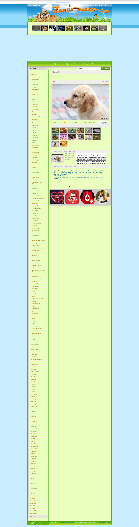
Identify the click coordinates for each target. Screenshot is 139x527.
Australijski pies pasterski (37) (38, 183)
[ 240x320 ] (71, 177)
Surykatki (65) (34, 428)
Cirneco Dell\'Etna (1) (37, 328)
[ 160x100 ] (82, 177)
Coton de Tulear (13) (36, 223)
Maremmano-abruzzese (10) (38, 240)
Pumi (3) (34, 301)
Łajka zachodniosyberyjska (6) (38, 271)
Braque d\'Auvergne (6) (37, 265)
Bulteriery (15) (35, 213)
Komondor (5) (35, 283)
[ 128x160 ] (87, 177)
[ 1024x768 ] (80, 170)
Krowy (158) (33, 391)
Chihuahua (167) (35, 101)
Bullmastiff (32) (35, 193)
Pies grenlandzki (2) (36, 321)
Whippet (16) (35, 210)
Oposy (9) (33, 478)
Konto (108, 64)
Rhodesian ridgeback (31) (38, 198)
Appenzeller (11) (35, 233)
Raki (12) (33, 468)
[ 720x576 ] (68, 170)
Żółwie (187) (34, 384)
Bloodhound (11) (36, 235)
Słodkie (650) (33, 503)
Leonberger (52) (35, 147)
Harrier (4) (34, 293)
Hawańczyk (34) (35, 190)
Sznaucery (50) (35, 152)
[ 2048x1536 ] (63, 171)
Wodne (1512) (33, 500)
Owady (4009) (33, 498)
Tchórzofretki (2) (34, 490)
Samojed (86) (35, 119)
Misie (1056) (33, 346)
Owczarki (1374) (35, 79)
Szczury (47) (34, 436)
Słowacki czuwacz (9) (37, 248)
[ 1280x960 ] (85, 170)
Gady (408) (32, 505)
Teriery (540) (35, 87)
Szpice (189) (34, 96)
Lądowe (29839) (33, 72)
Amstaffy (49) (35, 155)
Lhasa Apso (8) (35, 255)
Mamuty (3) (33, 485)
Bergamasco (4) (35, 286)
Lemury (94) (33, 413)
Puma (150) (33, 396)
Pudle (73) (34, 132)
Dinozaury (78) (33, 513)
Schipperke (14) (35, 218)
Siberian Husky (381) (36, 89)
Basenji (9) (34, 243)
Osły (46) (33, 438)
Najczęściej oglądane (90, 64)
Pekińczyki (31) (35, 195)
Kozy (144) (33, 399)
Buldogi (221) (35, 94)
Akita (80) (34, 127)
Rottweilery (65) (35, 137)
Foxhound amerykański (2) (38, 316)
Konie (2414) (34, 341)
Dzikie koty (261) (35, 371)
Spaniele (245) (35, 91)
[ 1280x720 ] (67, 173)
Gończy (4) (34, 291)
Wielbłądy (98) (34, 409)
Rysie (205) (33, 376)
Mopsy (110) (34, 111)
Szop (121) (33, 404)
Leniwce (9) (33, 473)
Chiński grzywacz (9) (36, 245)
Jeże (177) (33, 389)
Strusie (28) (33, 451)
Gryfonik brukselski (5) (37, 278)
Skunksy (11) (34, 471)
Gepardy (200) (34, 379)
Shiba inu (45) (35, 165)
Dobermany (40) (35, 169)
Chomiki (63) (34, 431)
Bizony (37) (33, 443)
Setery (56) (34, 140)
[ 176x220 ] (76, 177)
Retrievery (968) (35, 82)
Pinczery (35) (35, 188)
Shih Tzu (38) (35, 179)
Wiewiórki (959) (34, 349)
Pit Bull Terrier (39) (36, 174)
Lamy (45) (33, 441)
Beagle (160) (35, 104)
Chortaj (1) (34, 326)
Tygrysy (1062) (34, 344)
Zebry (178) (33, 386)
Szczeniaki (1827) (36, 77)
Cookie (99, 522)
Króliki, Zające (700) (35, 354)
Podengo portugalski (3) (37, 298)
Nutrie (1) (33, 493)
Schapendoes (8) (36, 260)
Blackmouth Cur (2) (36, 308)
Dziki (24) (33, 453)
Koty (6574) (33, 339)
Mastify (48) (34, 162)
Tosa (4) (33, 296)
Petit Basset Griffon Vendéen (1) (38, 336)
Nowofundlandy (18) (36, 208)
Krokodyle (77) (34, 418)
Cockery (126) (35, 109)
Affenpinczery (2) (36, 303)
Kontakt (104, 522)
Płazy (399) (32, 508)
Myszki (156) (34, 394)
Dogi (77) (34, 130)
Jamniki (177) (35, 99)
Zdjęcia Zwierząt (58, 64)
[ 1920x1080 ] (98, 173)
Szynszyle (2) (34, 488)
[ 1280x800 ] (73, 173)
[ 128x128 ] (92, 177)
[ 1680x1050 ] (92, 173)
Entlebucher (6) (35, 267)
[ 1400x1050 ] (98, 170)
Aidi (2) (33, 306)
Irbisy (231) (33, 374)
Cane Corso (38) (35, 177)
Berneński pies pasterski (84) (37, 122)
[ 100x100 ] (102, 177)
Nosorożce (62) (34, 433)
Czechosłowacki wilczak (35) (38, 185)
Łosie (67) (33, 423)
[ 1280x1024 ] (91, 170)
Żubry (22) (33, 458)
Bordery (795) (35, 84)
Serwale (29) (34, 448)
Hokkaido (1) (35, 331)
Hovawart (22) (35, 205)
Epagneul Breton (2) (36, 311)
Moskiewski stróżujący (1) (38, 333)
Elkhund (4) (34, 288)
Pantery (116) (34, 406)
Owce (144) (33, 401)
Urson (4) (33, 483)
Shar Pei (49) (35, 160)
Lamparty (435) (34, 364)
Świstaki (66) (34, 426)
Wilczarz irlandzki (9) (36, 250)
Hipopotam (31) (34, 446)
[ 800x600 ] (74, 170)
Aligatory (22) (34, 456)
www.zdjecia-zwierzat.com (68, 522)
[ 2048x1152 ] (63, 174)
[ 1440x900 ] (79, 173)
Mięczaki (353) (33, 510)
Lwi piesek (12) (35, 230)
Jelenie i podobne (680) (36, 359)
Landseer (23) (35, 203)
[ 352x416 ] (61, 177)
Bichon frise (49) (35, 157)
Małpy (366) (33, 369)
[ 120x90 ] (97, 177)
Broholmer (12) (35, 228)
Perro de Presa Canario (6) (38, 273)
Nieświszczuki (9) (35, 476)
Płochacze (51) (35, 150)
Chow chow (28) (35, 200)
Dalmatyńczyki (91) (36, 116)
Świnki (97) (33, 411)
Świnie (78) (33, 416)
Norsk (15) (34, 215)
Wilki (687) (33, 356)
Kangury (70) (34, 421)
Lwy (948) (33, 351)
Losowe (101, 64)
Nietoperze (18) (34, 461)
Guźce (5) (33, 481)
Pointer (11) (34, 238)
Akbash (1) (34, 323)
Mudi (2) (34, 318)
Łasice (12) (33, 466)
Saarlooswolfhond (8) (37, 257)
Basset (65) (34, 135)
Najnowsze (77, 64)
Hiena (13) (33, 463)
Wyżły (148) (34, 106)
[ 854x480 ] (62, 175)
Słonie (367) (33, 366)
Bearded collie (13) (36, 220)
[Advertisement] (69, 47)
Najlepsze (69, 64)
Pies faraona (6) (35, 276)
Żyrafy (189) (33, 381)
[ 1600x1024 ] (85, 173)
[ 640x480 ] (63, 170)
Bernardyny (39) (35, 172)
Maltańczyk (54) (35, 145)
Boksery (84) (35, 125)
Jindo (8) (34, 252)
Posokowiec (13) (35, 225)
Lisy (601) (33, 361)
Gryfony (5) (34, 281)
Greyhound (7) (35, 262)
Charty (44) (34, 167)
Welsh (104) (34, 114)
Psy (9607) (33, 74)
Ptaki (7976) (32, 495)
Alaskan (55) (35, 142)
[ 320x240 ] (66, 177)
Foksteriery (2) (35, 313)
